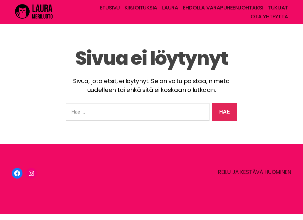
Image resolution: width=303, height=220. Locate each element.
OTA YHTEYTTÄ (269, 19)
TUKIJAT (278, 10)
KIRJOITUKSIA (141, 10)
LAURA (170, 10)
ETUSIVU (110, 10)
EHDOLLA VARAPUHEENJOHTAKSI (223, 10)
